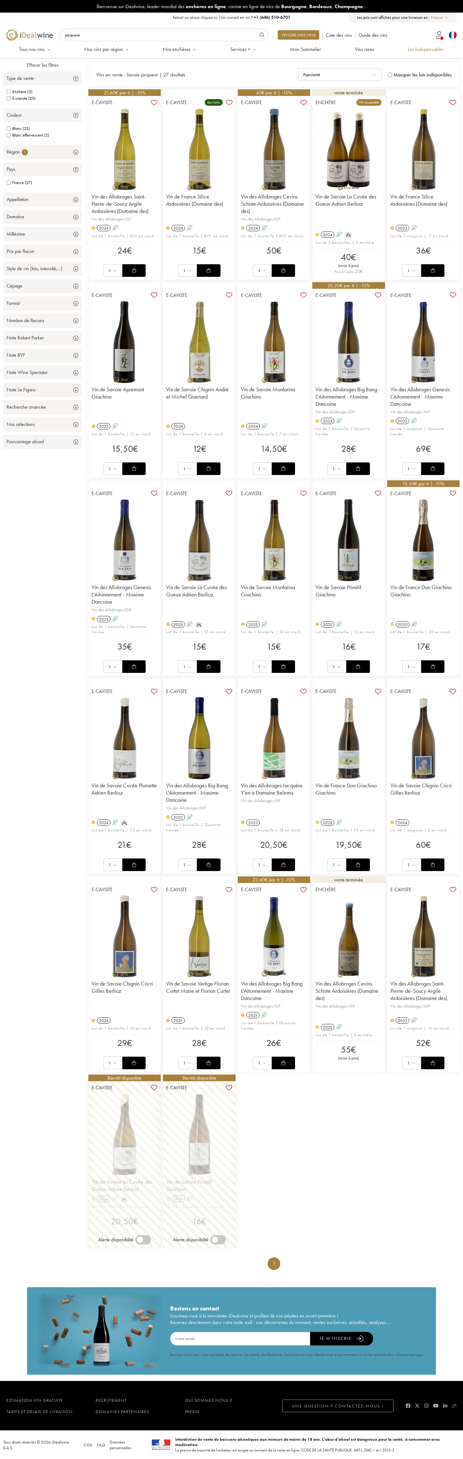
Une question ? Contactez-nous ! (338, 1406)
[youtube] (435, 1405)
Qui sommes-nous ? (208, 1400)
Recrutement (111, 1400)
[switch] (143, 1239)
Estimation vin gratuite (34, 1400)
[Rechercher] (164, 35)
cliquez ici (209, 17)
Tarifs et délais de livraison (39, 1411)
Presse (192, 1411)
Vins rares (364, 49)
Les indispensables (426, 49)
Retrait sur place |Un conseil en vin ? (231, 17)
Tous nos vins (35, 49)
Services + (243, 49)
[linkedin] (445, 1405)
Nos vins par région (106, 49)
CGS (88, 1445)
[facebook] (408, 1405)
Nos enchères (180, 49)
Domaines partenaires (122, 1411)
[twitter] (417, 1405)
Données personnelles (120, 1445)
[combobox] (440, 17)
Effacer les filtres (43, 65)
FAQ (101, 1445)
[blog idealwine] (454, 1405)
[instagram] (426, 1405)
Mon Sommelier (305, 49)
